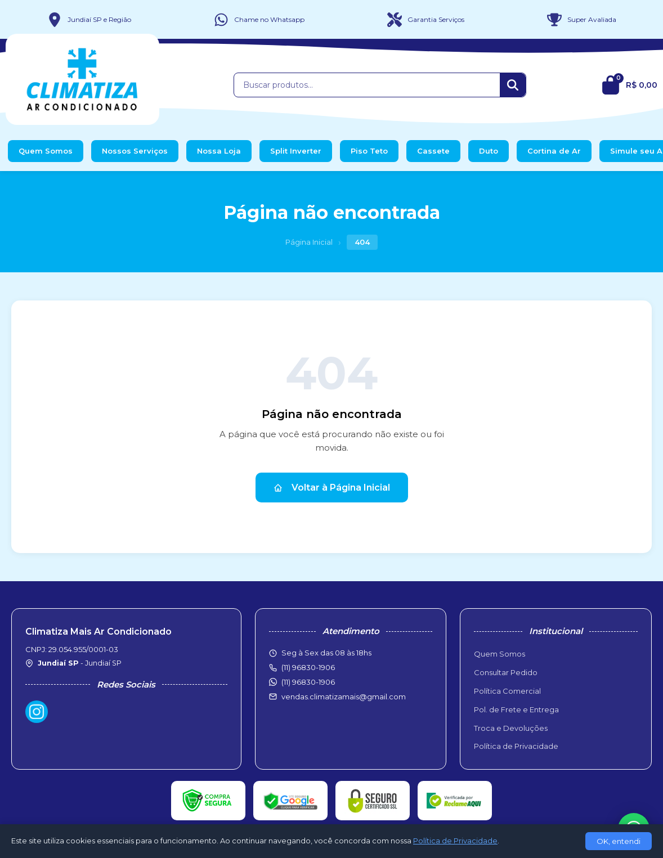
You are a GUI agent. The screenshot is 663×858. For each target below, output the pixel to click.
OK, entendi (618, 841)
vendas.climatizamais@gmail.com (343, 696)
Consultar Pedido (505, 672)
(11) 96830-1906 (308, 681)
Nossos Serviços (135, 150)
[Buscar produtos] (367, 85)
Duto (488, 150)
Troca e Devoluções (511, 728)
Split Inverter (295, 150)
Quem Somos (46, 150)
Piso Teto (369, 150)
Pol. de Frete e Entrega (516, 709)
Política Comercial (507, 690)
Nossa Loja (219, 150)
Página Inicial (309, 241)
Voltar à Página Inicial (332, 487)
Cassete (433, 150)
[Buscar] (513, 85)
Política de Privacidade (516, 746)
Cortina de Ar (554, 150)
